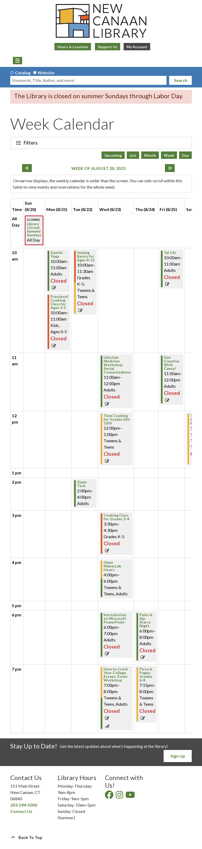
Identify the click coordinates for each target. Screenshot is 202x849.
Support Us (107, 47)
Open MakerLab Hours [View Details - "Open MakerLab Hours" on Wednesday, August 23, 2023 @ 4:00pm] (112, 566)
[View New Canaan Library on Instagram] (120, 796)
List (133, 155)
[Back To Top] (101, 837)
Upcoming (113, 155)
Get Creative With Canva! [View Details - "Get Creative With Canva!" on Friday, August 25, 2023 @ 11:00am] (171, 363)
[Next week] (170, 168)
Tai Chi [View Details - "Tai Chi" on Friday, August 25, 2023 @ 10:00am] (170, 252)
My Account (137, 47)
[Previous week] (27, 168)
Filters (31, 143)
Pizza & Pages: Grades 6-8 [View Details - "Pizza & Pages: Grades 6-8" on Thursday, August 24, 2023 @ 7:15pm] (145, 674)
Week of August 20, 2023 (98, 168)
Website (46, 72)
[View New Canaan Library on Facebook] (109, 796)
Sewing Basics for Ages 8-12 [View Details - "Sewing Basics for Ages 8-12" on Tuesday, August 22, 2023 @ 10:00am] (85, 256)
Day (185, 155)
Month (150, 155)
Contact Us (21, 811)
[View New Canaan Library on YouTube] (130, 796)
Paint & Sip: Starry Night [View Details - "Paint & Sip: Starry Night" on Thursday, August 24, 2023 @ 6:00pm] (146, 620)
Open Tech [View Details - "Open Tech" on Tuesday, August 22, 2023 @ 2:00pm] (82, 484)
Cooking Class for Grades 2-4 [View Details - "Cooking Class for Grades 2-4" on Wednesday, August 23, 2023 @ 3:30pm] (116, 517)
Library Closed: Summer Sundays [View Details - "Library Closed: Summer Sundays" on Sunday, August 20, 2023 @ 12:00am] (34, 229)
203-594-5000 (23, 804)
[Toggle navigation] (17, 60)
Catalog (23, 72)
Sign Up (177, 755)
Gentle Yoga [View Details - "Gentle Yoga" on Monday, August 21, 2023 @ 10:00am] (56, 254)
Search (180, 80)
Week (169, 155)
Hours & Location (72, 47)
